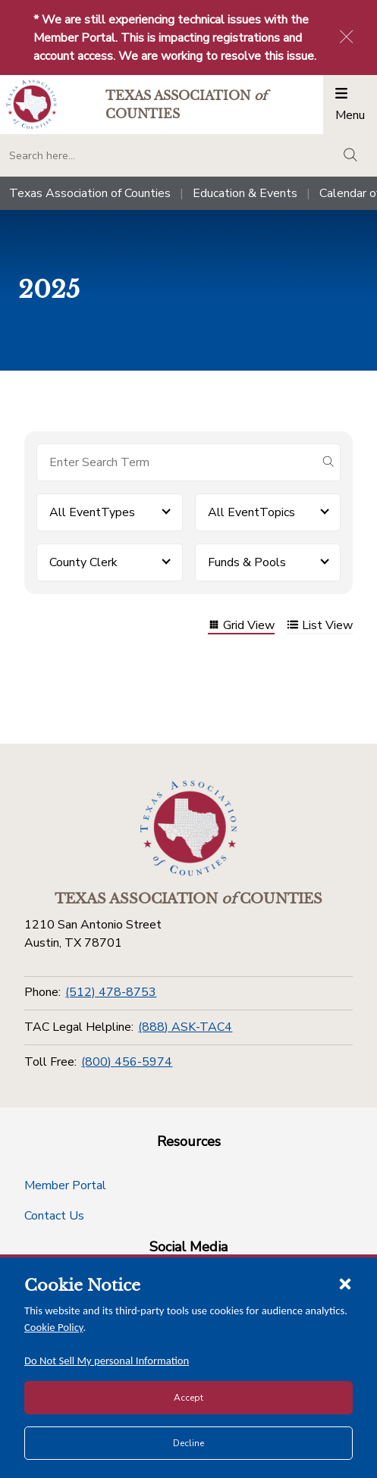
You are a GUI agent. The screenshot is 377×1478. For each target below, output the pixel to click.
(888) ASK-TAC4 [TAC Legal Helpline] (185, 1027)
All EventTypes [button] (92, 512)
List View (320, 626)
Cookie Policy (53, 1327)
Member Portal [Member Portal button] (65, 1185)
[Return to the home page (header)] (31, 104)
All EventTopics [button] (251, 512)
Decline (188, 1443)
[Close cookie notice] (345, 1283)
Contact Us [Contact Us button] (54, 1215)
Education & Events (245, 193)
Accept (188, 1398)
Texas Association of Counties (90, 193)
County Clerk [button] (83, 562)
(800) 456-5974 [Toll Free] (126, 1062)
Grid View (241, 626)
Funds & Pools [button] (247, 562)
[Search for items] (176, 462)
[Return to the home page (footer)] (188, 828)
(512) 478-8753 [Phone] (110, 992)
